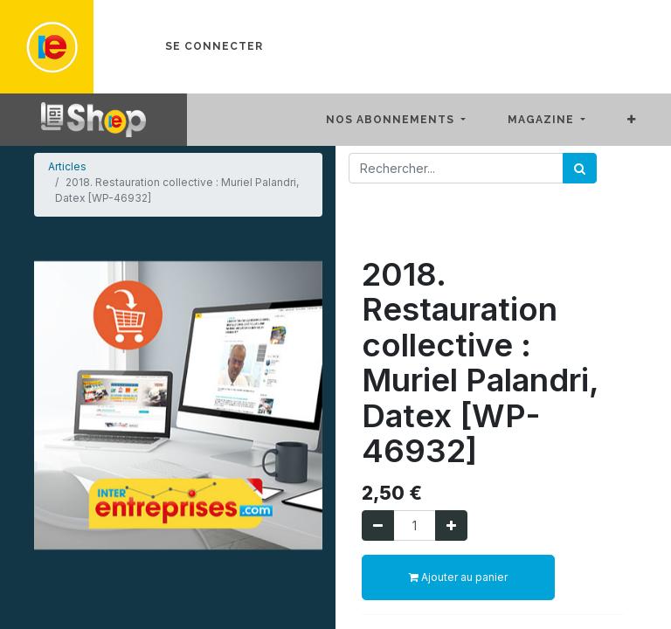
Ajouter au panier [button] (458, 577)
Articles (67, 166)
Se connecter (214, 46)
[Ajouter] (451, 525)
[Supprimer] (378, 525)
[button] (645, 120)
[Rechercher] (580, 168)
